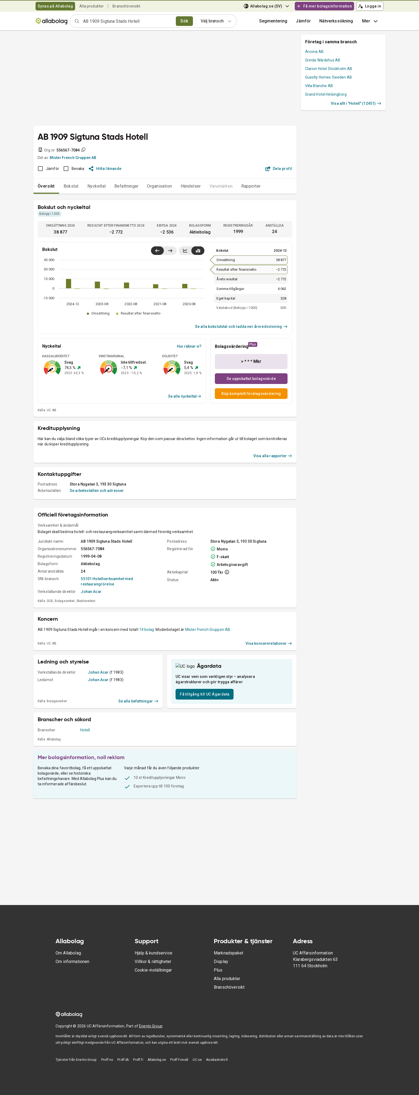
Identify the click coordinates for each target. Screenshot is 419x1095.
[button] (303, 21)
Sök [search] (184, 21)
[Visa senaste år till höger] (170, 250)
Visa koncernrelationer (269, 701)
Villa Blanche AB (319, 86)
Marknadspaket (228, 961)
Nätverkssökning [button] (336, 21)
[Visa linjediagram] (185, 250)
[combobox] (128, 21)
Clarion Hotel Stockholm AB (328, 69)
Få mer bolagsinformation (324, 6)
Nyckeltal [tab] (96, 186)
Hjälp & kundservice (153, 961)
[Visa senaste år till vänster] (157, 250)
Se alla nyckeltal (184, 396)
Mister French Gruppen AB (73, 158)
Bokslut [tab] (71, 186)
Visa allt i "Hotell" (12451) (356, 103)
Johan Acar (91, 649)
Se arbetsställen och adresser (97, 548)
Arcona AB (314, 51)
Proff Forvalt (179, 1068)
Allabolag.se (157, 1068)
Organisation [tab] (159, 186)
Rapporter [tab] (251, 186)
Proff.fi (138, 1068)
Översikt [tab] (46, 186)
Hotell (85, 798)
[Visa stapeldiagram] (197, 250)
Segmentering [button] (273, 21)
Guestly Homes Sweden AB (328, 77)
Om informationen (72, 970)
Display (221, 970)
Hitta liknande (105, 168)
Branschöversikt (126, 6)
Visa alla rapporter (272, 513)
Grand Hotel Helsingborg (326, 94)
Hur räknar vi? (189, 346)
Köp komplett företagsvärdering (251, 393)
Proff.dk (123, 1068)
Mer (370, 21)
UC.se (197, 1068)
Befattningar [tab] (126, 186)
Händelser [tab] (191, 186)
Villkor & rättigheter (153, 970)
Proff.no (107, 1068)
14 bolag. (147, 687)
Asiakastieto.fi (217, 1068)
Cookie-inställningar (153, 978)
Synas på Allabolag (55, 6)
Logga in (369, 6)
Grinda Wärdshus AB (322, 60)
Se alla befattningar (138, 769)
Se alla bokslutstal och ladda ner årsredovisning (241, 326)
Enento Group (150, 1034)
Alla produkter (91, 6)
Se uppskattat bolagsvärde (251, 378)
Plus (218, 978)
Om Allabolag (68, 961)
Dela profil (278, 168)
